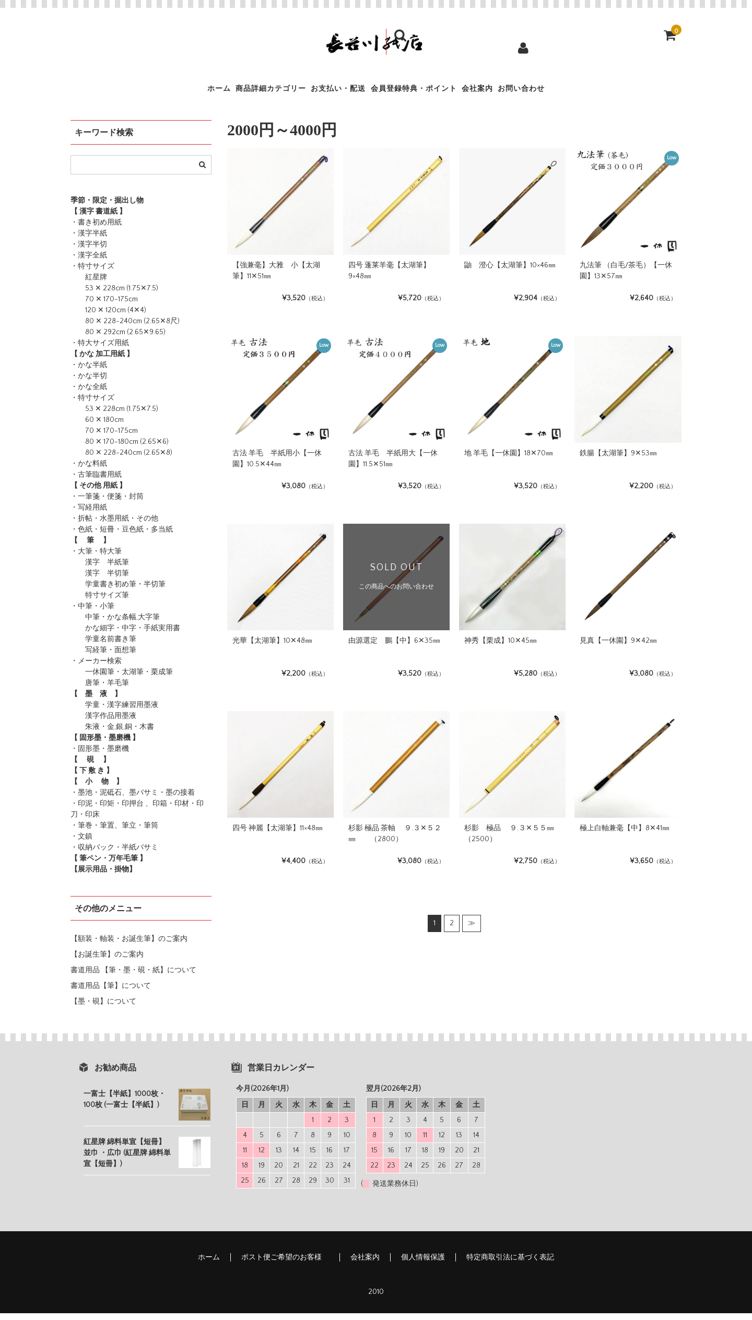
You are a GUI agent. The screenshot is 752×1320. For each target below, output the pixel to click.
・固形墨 (85, 755)
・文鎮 (81, 843)
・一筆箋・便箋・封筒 (107, 503)
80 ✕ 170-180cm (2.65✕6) (119, 448)
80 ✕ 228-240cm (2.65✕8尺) (125, 328)
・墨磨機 (114, 755)
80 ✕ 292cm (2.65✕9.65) (118, 339)
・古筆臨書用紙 (96, 481)
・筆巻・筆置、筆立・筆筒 (114, 832)
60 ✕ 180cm (97, 426)
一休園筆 (92, 679)
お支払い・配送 (323, 92)
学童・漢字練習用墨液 (114, 712)
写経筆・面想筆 (103, 657)
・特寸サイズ (92, 273)
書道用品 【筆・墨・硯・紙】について (133, 977)
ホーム (149, 92)
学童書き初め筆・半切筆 (118, 591)
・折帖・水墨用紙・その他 (114, 525)
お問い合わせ (589, 92)
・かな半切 (88, 383)
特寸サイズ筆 (99, 602)
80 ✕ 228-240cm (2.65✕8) (121, 459)
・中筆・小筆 (92, 613)
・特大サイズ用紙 (99, 350)
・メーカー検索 (96, 668)
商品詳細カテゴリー (227, 92)
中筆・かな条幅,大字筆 (115, 624)
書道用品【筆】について (110, 992)
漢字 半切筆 (99, 580)
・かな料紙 (88, 470)
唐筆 (85, 690)
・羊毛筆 (114, 690)
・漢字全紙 (88, 262)
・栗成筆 (158, 679)
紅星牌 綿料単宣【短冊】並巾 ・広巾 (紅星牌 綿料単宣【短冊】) (127, 1160)
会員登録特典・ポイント (428, 92)
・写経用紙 (88, 514)
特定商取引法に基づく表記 (510, 1264)
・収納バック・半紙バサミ (114, 854)
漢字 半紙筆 (99, 569)
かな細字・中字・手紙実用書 (125, 635)
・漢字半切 (88, 251)
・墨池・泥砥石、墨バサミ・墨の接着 (132, 799)
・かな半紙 (88, 372)
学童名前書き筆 (103, 646)
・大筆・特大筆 (96, 558)
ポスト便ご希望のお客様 (285, 1264)
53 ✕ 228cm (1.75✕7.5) (114, 295)
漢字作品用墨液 (103, 722)
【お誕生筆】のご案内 (107, 961)
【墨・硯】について (103, 1008)
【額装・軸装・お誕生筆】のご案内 (128, 945)
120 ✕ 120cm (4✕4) (108, 317)
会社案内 (520, 92)
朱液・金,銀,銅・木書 (112, 733)
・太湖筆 (129, 679)
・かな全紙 (88, 394)
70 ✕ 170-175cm (104, 306)
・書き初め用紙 (96, 229)
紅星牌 (88, 284)
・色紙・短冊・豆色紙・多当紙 (121, 536)
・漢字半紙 (88, 240)
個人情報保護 (423, 1264)
